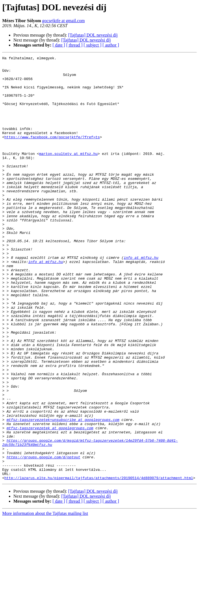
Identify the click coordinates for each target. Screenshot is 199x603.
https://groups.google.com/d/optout (43, 537)
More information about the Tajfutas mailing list (45, 598)
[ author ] (111, 45)
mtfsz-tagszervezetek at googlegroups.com (50, 502)
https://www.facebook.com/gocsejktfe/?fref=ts (52, 153)
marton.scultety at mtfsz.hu (68, 173)
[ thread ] (74, 45)
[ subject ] (92, 45)
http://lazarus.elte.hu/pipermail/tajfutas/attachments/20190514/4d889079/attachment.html (98, 562)
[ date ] (59, 45)
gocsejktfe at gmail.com (63, 20)
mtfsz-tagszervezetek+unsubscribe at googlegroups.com (63, 492)
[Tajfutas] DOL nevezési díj (93, 35)
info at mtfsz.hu (141, 298)
